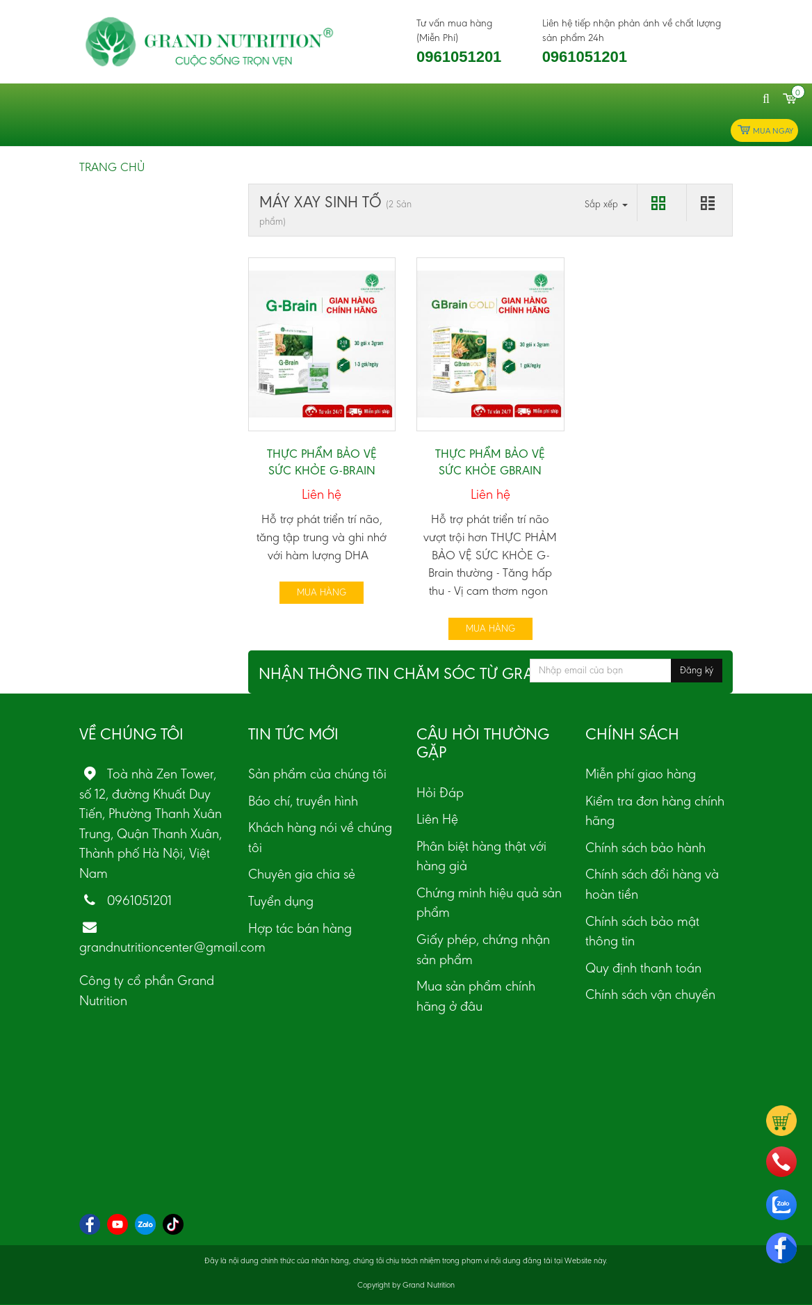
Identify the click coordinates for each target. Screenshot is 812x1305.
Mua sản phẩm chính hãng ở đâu (475, 995)
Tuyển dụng (281, 900)
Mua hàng (321, 592)
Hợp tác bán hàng (300, 928)
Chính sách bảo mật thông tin (642, 931)
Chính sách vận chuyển (650, 994)
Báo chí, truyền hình (303, 800)
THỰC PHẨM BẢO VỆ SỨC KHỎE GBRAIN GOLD (490, 470)
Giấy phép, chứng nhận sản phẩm (483, 949)
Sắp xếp (606, 204)
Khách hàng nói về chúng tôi (320, 837)
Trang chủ (112, 167)
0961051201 (458, 56)
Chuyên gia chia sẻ (301, 873)
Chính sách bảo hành (645, 847)
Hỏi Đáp (440, 792)
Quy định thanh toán (643, 967)
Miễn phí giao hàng (640, 773)
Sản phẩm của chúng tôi (317, 773)
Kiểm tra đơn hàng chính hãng (654, 810)
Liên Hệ (437, 818)
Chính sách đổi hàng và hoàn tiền (652, 883)
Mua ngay (764, 130)
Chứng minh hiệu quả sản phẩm (489, 902)
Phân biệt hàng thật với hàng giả (481, 856)
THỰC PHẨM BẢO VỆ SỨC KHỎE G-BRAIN (322, 462)
